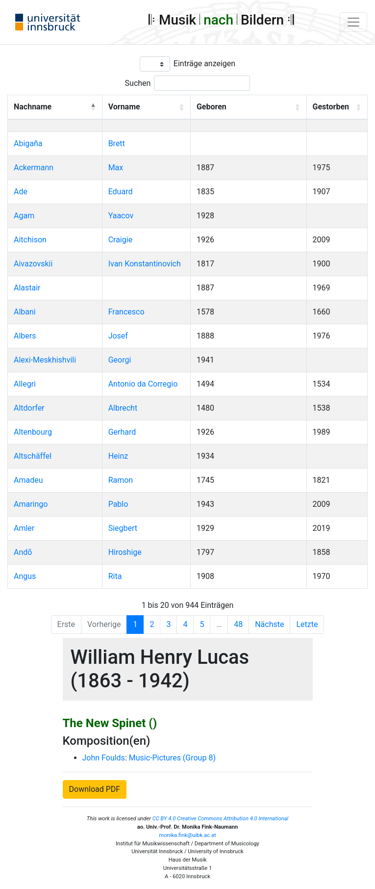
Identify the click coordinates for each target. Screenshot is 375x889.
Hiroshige (125, 552)
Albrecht (123, 408)
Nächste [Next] (269, 624)
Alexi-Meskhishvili (45, 360)
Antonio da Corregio (143, 384)
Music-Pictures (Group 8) (172, 757)
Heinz (118, 456)
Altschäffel (32, 456)
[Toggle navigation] (353, 22)
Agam (24, 215)
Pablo (118, 504)
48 (238, 624)
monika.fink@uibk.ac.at (187, 835)
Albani (25, 311)
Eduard (120, 191)
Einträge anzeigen (204, 63)
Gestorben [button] (331, 106)
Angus (25, 576)
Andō (23, 552)
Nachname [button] (32, 106)
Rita (115, 576)
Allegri (25, 384)
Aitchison (30, 239)
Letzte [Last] (307, 624)
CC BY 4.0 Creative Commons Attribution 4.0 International (220, 818)
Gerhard (122, 432)
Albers (25, 335)
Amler (24, 528)
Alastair (27, 287)
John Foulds (103, 757)
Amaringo (31, 504)
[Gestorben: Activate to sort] (336, 107)
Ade (20, 191)
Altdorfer (29, 408)
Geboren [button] (211, 106)
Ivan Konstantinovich (144, 263)
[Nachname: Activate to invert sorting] (55, 107)
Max (116, 167)
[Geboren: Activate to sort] (248, 107)
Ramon (120, 480)
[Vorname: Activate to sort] (146, 107)
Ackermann (33, 167)
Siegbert (122, 528)
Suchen (138, 83)
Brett (116, 143)
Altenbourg (33, 432)
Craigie (120, 239)
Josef (118, 335)
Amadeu (28, 480)
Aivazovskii (33, 263)
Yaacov (121, 215)
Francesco (126, 311)
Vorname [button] (124, 106)
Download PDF (95, 789)
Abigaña (28, 143)
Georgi (119, 360)
